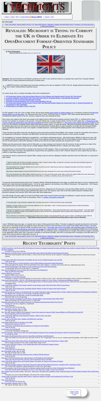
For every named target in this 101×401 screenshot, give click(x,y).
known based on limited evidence (60, 113)
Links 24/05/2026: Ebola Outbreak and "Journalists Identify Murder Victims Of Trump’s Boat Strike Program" (33, 289)
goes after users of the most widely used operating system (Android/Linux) (72, 228)
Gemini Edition (24, 17)
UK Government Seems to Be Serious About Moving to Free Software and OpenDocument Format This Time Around (43, 97)
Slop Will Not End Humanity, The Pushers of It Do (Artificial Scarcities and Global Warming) (29, 267)
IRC (17, 17)
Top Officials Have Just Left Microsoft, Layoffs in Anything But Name (22, 296)
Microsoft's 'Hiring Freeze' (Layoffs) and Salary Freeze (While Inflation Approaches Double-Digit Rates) (32, 263)
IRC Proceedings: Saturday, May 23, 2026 (13, 309)
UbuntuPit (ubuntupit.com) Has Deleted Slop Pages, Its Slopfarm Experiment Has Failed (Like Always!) (32, 302)
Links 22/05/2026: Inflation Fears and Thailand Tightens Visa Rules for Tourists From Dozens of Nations (32, 361)
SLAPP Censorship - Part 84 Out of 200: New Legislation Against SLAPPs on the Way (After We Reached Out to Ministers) (37, 368)
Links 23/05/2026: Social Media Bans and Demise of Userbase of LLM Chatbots (25, 326)
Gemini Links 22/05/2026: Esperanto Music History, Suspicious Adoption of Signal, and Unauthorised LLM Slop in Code (37, 377)
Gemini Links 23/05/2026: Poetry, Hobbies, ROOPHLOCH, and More (22, 319)
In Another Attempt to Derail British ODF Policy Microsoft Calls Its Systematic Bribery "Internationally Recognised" (42, 98)
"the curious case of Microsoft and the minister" (80, 123)
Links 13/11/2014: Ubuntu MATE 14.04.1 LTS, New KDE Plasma (26, 25)
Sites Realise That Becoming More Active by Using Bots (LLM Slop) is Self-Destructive (27, 336)
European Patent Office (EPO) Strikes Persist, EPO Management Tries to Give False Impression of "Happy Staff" (34, 341)
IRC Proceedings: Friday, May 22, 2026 (13, 351)
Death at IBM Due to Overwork (10, 274)
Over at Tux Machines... (8, 306)
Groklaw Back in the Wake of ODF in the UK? (20, 106)
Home (7, 17)
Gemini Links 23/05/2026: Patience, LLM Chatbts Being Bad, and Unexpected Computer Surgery (30, 345)
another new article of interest (53, 198)
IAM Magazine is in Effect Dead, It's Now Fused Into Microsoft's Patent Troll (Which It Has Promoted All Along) (34, 253)
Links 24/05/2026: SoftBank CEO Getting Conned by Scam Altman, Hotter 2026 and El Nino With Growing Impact (35, 285)
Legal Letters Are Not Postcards (10, 329)
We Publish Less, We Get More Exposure (13, 277)
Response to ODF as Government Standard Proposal (23, 100)
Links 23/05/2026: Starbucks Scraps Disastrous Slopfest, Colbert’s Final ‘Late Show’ (26, 316)
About (12, 17)
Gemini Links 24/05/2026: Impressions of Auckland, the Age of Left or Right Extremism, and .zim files (31, 260)
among (50, 229)
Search (47, 17)
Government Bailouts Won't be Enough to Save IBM (16, 323)
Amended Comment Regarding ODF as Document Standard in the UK (28, 102)
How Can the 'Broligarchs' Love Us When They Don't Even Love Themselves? (24, 270)
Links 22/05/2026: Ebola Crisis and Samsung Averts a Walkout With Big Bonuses (25, 355)
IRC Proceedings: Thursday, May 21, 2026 (14, 383)
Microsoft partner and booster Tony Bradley (30, 229)
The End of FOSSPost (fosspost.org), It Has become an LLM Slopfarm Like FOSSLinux (27, 358)
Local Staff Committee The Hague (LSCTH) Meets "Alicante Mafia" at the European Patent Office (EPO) (32, 299)
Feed (52, 17)
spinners (62, 229)
